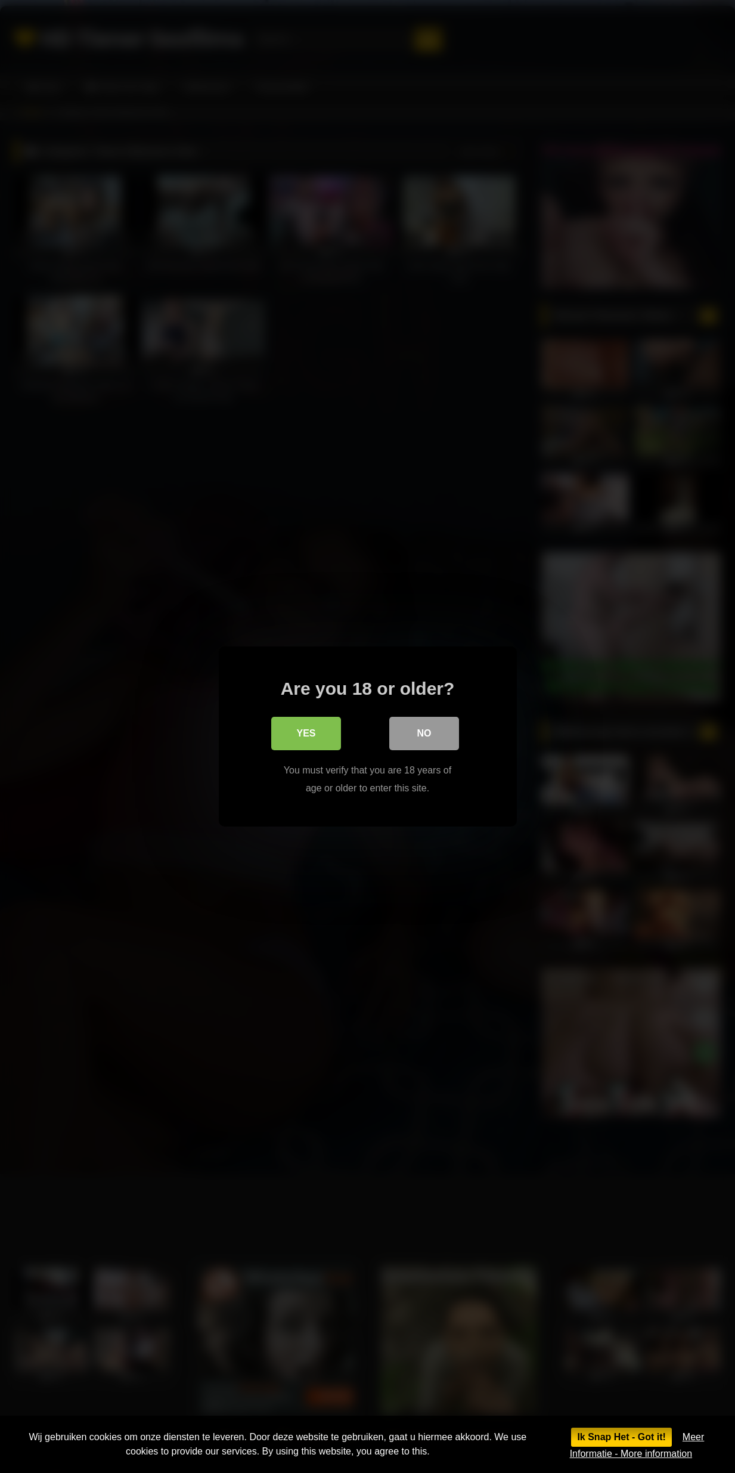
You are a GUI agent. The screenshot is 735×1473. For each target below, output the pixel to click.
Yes (305, 733)
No (424, 733)
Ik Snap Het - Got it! (621, 1437)
